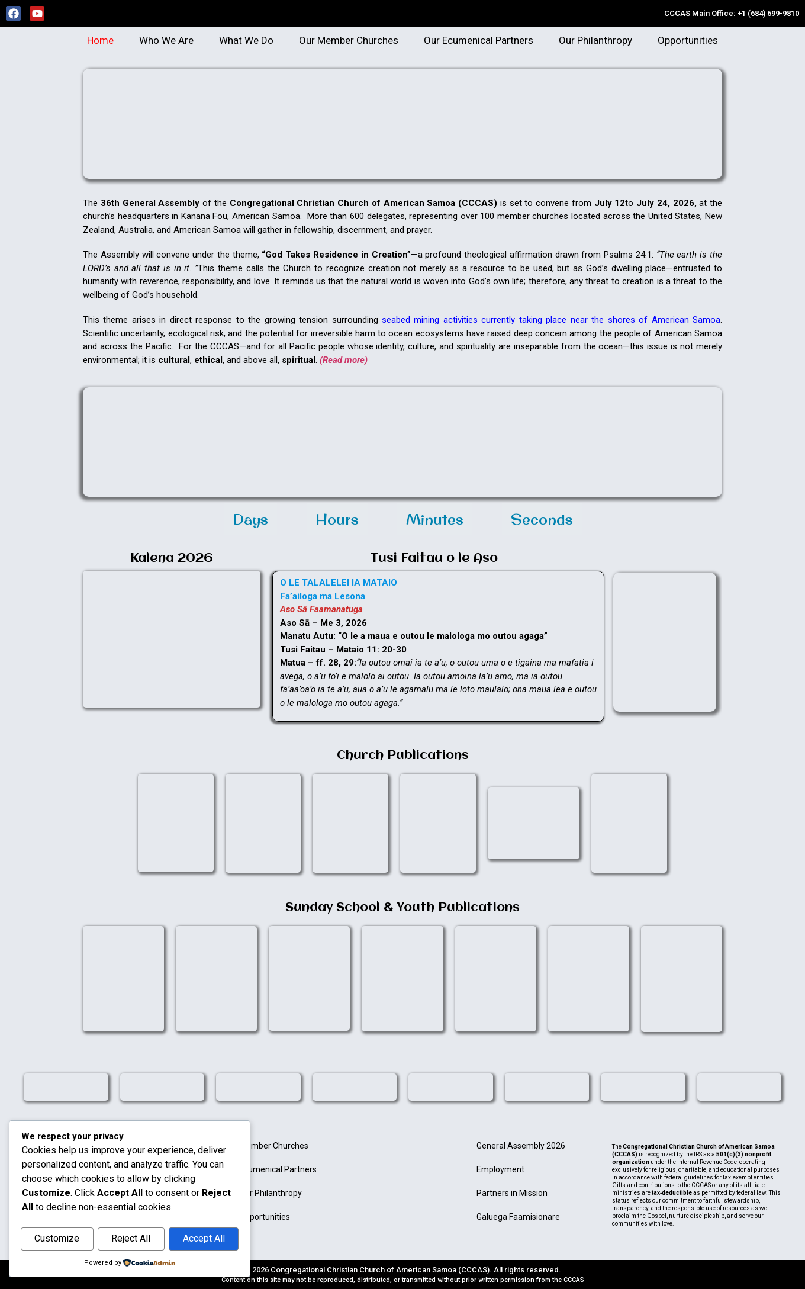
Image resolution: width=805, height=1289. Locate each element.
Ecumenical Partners (278, 1169)
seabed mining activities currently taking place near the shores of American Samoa (549, 319)
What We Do (246, 40)
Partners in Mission (512, 1193)
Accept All (204, 1239)
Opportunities (688, 40)
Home (100, 40)
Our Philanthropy (595, 40)
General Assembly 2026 (520, 1145)
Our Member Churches (348, 40)
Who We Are (166, 40)
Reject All (130, 1239)
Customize (56, 1239)
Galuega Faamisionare (518, 1217)
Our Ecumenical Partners (478, 40)
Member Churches (273, 1145)
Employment (500, 1169)
